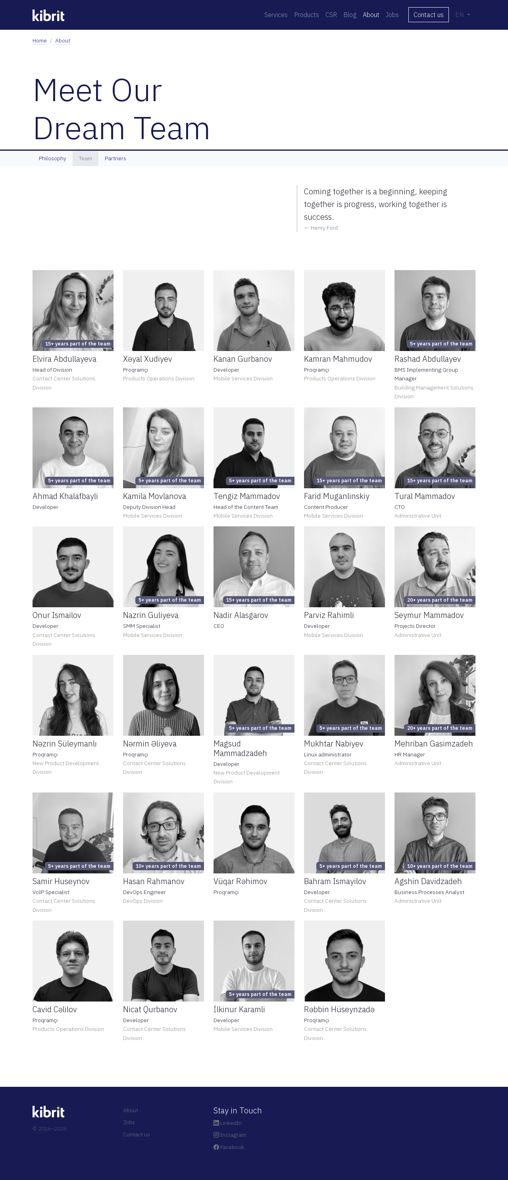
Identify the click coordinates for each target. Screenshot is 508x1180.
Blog (349, 15)
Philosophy (52, 158)
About (371, 15)
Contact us (429, 15)
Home (40, 40)
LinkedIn (228, 1122)
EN (460, 15)
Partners (115, 158)
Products (306, 15)
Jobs (392, 15)
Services (276, 15)
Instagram (230, 1134)
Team (85, 158)
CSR (331, 15)
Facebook (229, 1147)
